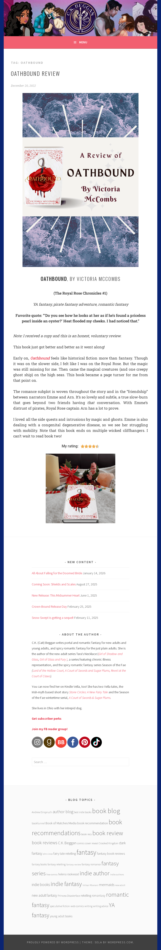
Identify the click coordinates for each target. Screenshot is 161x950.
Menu (83, 42)
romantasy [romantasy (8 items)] (98, 896)
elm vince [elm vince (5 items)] (48, 853)
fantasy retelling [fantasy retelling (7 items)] (57, 864)
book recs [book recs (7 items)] (86, 834)
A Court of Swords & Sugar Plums (89, 698)
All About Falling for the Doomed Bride (57, 573)
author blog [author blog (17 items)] (63, 811)
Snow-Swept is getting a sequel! (53, 618)
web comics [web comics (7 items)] (77, 906)
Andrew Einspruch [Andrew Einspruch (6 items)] (42, 812)
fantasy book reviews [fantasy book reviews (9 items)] (111, 853)
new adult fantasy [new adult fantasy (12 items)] (44, 895)
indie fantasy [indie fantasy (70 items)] (66, 884)
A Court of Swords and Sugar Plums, (88, 670)
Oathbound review (35, 73)
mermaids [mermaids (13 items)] (106, 884)
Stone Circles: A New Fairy (85, 692)
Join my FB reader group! (50, 729)
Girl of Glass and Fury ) (54, 659)
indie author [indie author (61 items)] (94, 873)
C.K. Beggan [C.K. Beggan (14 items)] (67, 843)
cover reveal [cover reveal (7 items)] (91, 843)
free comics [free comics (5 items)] (52, 874)
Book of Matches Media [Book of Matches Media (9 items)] (61, 823)
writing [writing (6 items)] (88, 906)
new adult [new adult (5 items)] (120, 885)
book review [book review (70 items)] (107, 833)
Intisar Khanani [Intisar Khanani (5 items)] (90, 885)
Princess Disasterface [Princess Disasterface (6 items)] (69, 895)
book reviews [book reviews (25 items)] (44, 843)
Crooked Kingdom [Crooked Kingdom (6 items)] (108, 843)
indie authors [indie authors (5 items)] (117, 874)
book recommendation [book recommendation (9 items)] (92, 823)
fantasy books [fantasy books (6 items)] (39, 864)
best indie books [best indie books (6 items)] (82, 812)
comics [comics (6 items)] (80, 843)
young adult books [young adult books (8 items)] (61, 916)
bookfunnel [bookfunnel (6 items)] (38, 823)
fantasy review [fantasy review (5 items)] (73, 864)
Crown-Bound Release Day (49, 606)
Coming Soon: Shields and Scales (54, 584)
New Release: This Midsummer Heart (56, 595)
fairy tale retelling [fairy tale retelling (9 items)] (64, 853)
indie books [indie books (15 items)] (41, 884)
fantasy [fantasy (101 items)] (86, 852)
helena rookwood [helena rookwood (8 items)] (68, 874)
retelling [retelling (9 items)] (86, 895)
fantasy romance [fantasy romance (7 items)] (91, 864)
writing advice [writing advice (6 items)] (100, 906)
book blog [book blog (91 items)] (106, 811)
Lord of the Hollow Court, (48, 670)
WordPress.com (120, 942)
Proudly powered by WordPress (53, 942)
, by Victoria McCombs (81, 278)
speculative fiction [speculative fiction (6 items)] (60, 906)
